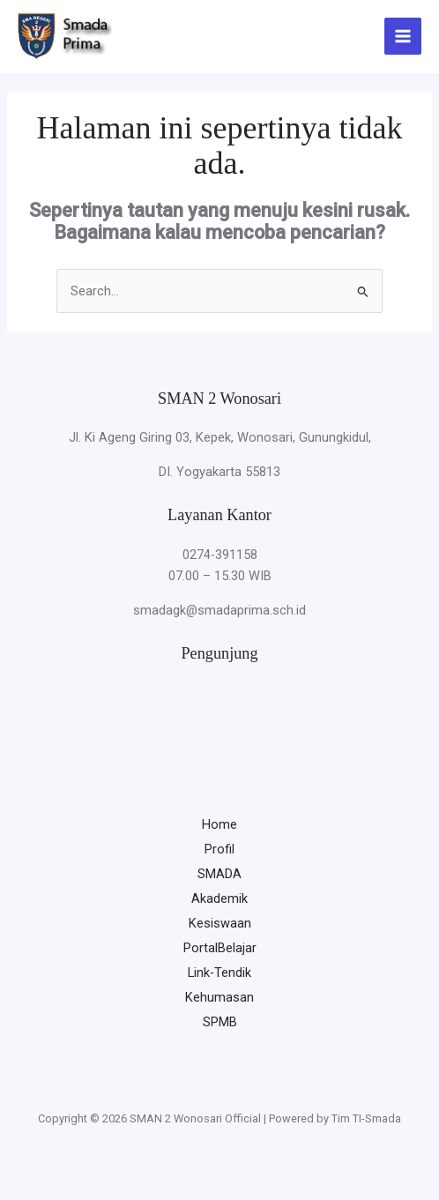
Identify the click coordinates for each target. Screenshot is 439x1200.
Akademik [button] (219, 898)
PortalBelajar (220, 948)
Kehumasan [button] (219, 997)
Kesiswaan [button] (220, 923)
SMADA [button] (219, 874)
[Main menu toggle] (402, 36)
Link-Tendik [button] (219, 972)
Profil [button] (219, 849)
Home (219, 824)
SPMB (220, 1022)
